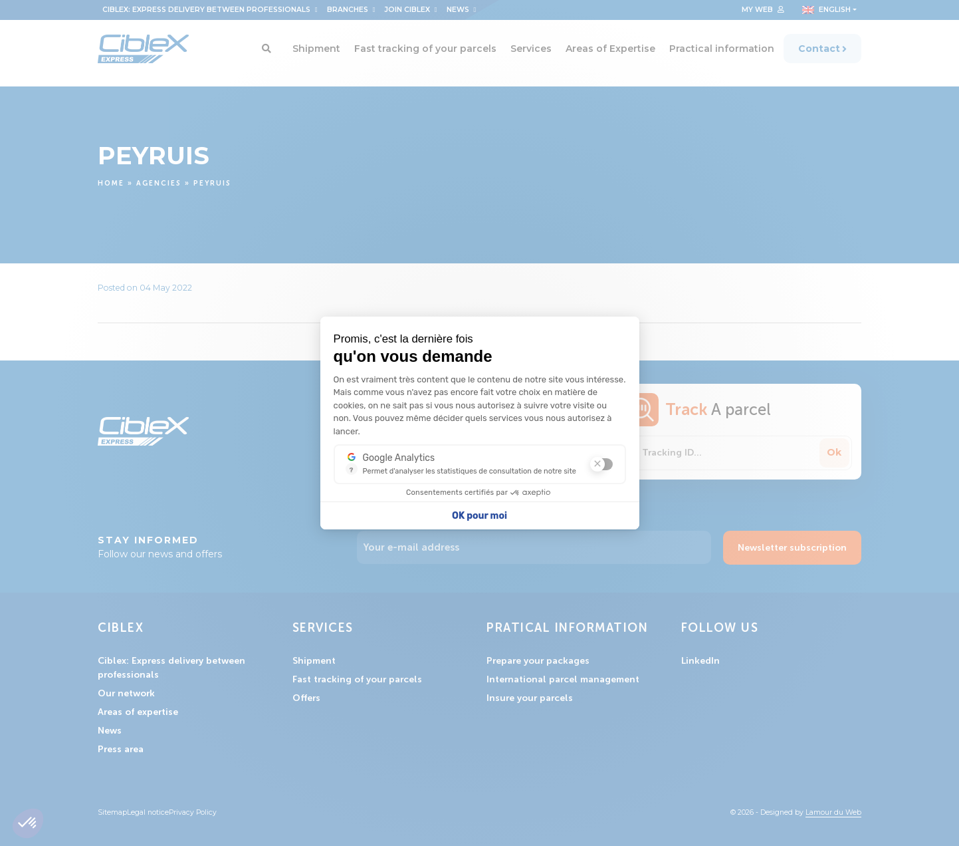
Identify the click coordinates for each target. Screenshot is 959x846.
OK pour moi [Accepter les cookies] (479, 515)
